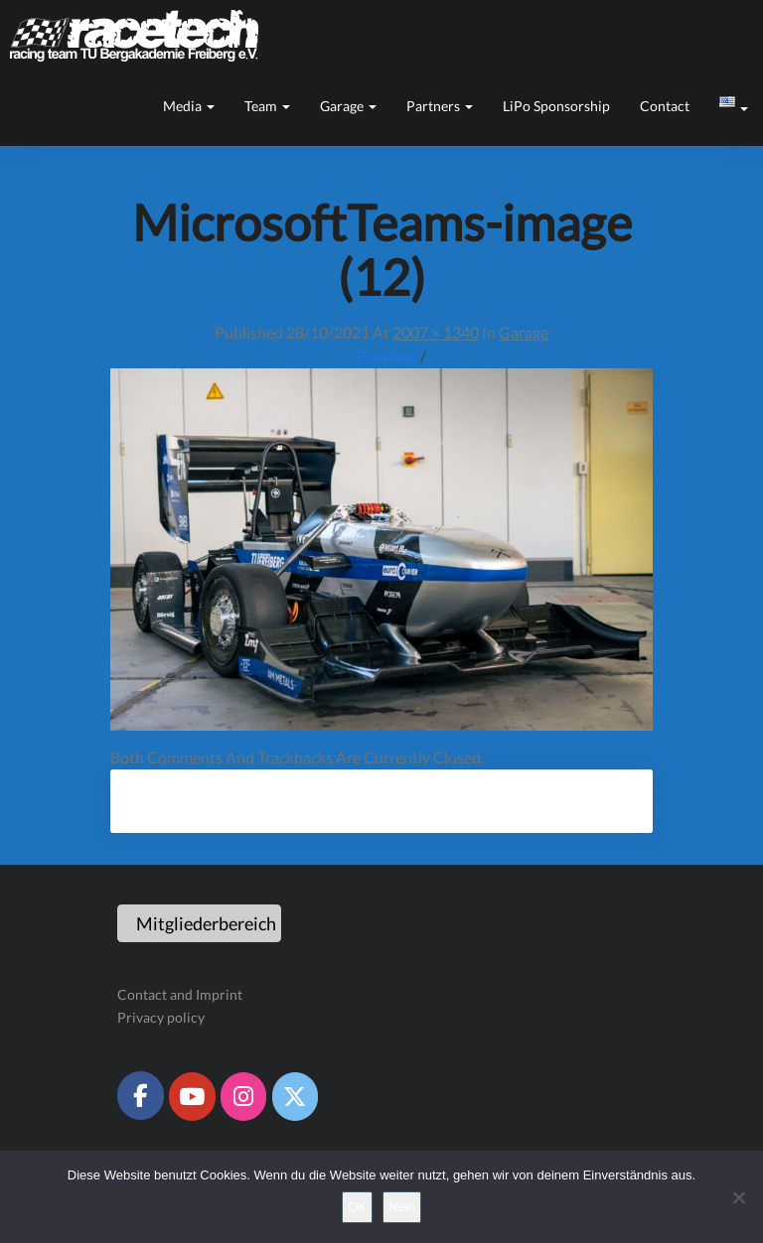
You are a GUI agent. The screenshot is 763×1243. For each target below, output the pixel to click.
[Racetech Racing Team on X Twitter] (295, 1096)
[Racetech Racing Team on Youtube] (192, 1096)
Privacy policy (161, 1017)
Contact (664, 105)
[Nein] (738, 1197)
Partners (439, 105)
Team (267, 105)
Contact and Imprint (179, 994)
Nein (401, 1206)
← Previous (377, 355)
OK (357, 1206)
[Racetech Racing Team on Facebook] (140, 1095)
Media (189, 105)
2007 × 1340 (435, 332)
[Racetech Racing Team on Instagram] (243, 1096)
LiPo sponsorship (556, 105)
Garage (348, 105)
